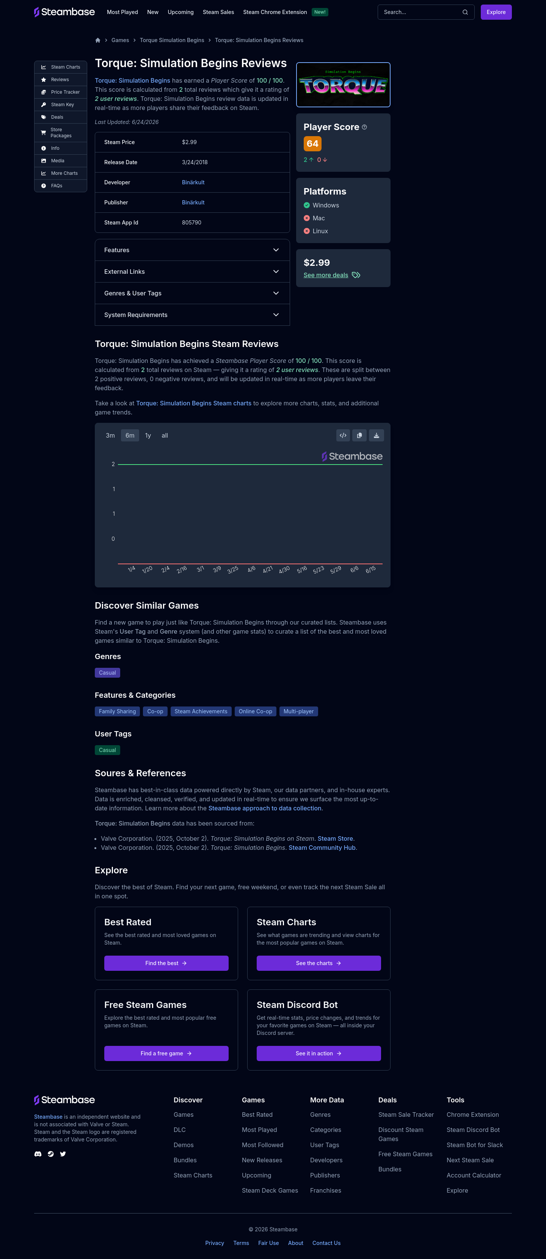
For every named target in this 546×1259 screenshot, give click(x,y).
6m (130, 435)
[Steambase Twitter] (63, 1154)
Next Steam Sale (470, 1160)
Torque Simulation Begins (172, 40)
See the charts (319, 963)
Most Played (122, 12)
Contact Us (326, 1243)
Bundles (185, 1160)
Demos (184, 1145)
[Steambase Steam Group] (51, 1154)
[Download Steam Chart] (376, 435)
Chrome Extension (473, 1114)
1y (148, 435)
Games (120, 40)
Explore (496, 12)
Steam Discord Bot (473, 1129)
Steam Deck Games (270, 1190)
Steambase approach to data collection (265, 808)
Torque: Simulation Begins (132, 80)
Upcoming (181, 12)
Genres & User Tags (192, 293)
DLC (180, 1129)
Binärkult (193, 182)
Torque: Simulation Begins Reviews (259, 40)
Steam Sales (218, 12)
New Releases (262, 1160)
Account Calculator (474, 1175)
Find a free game (166, 1053)
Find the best (167, 963)
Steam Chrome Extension (275, 12)
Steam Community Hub (322, 847)
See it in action (319, 1053)
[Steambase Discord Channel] (38, 1154)
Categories (325, 1129)
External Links (192, 271)
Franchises (325, 1190)
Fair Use (268, 1243)
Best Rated (257, 1114)
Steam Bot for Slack (475, 1145)
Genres (320, 1114)
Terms (241, 1243)
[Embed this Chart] (343, 435)
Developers (326, 1160)
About (295, 1243)
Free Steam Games (405, 1154)
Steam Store (335, 838)
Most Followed (263, 1145)
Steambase (48, 1116)
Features (192, 249)
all (165, 435)
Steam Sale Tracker (406, 1114)
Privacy (214, 1243)
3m (110, 435)
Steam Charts (193, 1175)
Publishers (325, 1175)
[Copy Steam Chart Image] (359, 435)
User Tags (324, 1145)
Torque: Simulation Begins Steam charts (194, 403)
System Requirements (192, 314)
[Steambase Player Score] (364, 127)
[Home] (98, 40)
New (152, 12)
